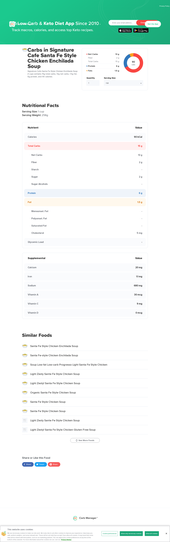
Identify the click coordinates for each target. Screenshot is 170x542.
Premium (69, 13)
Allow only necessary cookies (131, 537)
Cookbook (103, 13)
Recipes (79, 13)
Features (55, 13)
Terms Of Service (154, 6)
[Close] (166, 536)
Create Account (147, 22)
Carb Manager (22, 13)
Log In (138, 13)
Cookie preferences (110, 537)
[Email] (122, 22)
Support (115, 13)
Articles (90, 13)
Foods (107, 528)
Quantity (90, 78)
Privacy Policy (139, 6)
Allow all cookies (152, 537)
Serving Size (110, 78)
